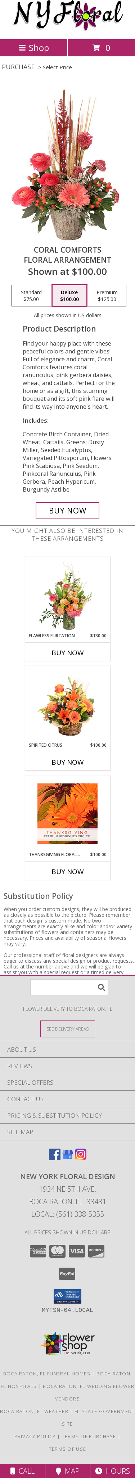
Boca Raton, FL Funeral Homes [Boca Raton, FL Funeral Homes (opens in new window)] (46, 1373)
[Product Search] (69, 987)
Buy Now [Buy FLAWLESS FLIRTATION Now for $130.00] (67, 652)
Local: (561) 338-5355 (67, 1214)
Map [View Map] (68, 1471)
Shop (34, 47)
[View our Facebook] (54, 1158)
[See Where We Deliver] (67, 1028)
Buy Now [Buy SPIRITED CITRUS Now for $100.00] (67, 762)
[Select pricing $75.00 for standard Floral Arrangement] (31, 295)
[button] (67, 1296)
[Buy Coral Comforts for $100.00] (68, 510)
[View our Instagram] (80, 1158)
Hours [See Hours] (112, 1471)
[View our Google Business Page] (67, 1158)
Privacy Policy (35, 1436)
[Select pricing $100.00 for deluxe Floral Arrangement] (69, 295)
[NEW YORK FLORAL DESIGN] (67, 28)
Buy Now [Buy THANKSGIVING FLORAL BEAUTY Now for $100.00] (67, 871)
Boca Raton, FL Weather (34, 1411)
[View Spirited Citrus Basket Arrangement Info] (67, 704)
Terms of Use (67, 1449)
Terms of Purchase (89, 1436)
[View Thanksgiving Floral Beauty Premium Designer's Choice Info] (67, 813)
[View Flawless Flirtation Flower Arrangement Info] (67, 595)
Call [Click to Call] (22, 1471)
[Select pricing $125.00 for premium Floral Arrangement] (107, 295)
